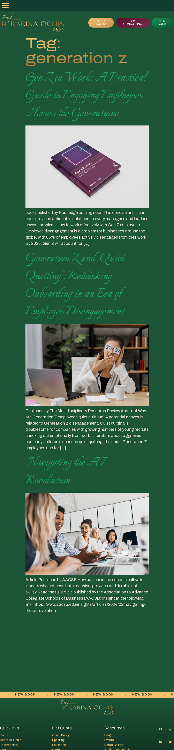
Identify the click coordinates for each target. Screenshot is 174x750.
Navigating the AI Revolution (64, 471)
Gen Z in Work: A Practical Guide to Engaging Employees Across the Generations (85, 95)
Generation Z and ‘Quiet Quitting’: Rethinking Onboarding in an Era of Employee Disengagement (74, 285)
